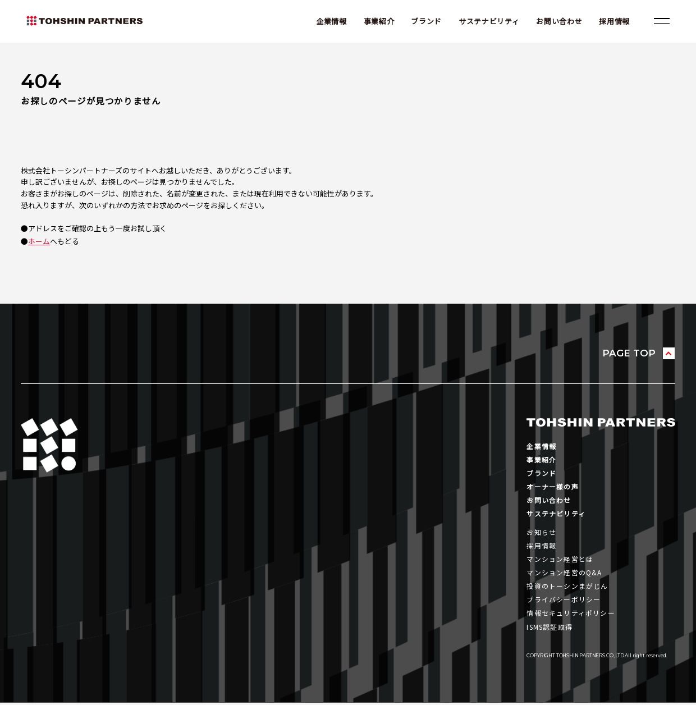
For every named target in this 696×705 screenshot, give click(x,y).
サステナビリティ (487, 21)
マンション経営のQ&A (564, 574)
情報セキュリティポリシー (570, 615)
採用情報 (613, 21)
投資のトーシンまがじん (567, 588)
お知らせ (541, 533)
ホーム (39, 241)
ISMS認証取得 (550, 629)
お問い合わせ (558, 21)
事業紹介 (378, 21)
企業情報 (330, 21)
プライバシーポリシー (563, 601)
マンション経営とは (559, 560)
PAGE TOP (629, 353)
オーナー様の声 (552, 487)
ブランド (425, 21)
